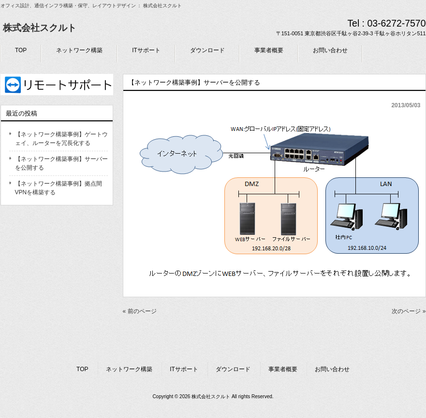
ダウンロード (233, 369)
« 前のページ (140, 311)
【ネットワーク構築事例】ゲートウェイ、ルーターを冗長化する (61, 138)
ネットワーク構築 (129, 369)
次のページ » (409, 311)
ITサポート (184, 369)
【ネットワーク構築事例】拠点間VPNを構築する (58, 188)
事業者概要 (282, 369)
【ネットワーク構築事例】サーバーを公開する (61, 163)
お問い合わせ (332, 369)
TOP (82, 369)
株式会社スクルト (39, 28)
